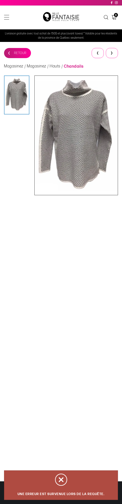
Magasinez (13, 66)
